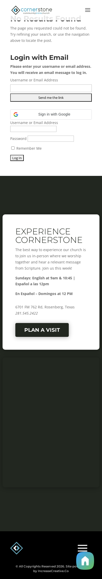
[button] (51, 114)
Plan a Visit (42, 330)
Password (18, 138)
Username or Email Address (34, 80)
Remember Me (26, 148)
